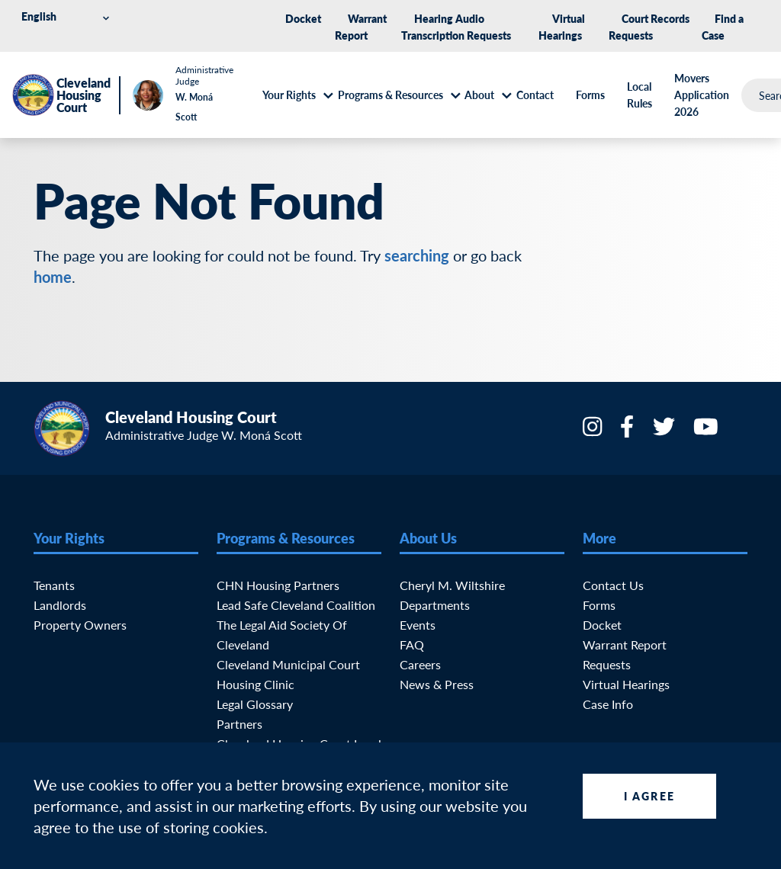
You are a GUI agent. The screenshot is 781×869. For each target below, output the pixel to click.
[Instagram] (594, 431)
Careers (420, 664)
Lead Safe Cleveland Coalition (296, 605)
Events (417, 624)
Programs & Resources (390, 94)
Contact (535, 94)
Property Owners (80, 624)
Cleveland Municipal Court (288, 664)
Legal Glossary (255, 704)
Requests (607, 664)
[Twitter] (665, 431)
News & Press (437, 684)
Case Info (608, 704)
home (53, 276)
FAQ (412, 644)
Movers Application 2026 (701, 94)
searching (416, 255)
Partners (239, 724)
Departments (435, 605)
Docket (303, 18)
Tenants (54, 585)
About (479, 94)
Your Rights (289, 94)
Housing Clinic (255, 684)
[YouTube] (707, 431)
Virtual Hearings (626, 684)
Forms (590, 94)
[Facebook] (628, 431)
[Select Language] (67, 16)
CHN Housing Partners (278, 585)
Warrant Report (625, 644)
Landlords (60, 605)
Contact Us (613, 585)
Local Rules (639, 95)
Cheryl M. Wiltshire (452, 585)
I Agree (649, 795)
